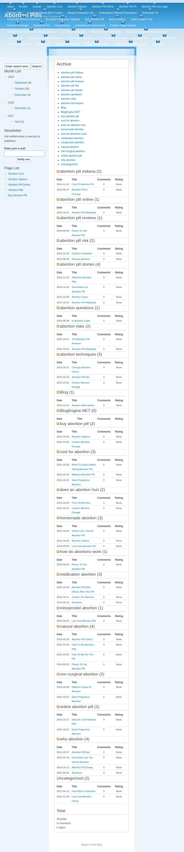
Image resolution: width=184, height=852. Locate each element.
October (19, 88)
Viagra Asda (43, 44)
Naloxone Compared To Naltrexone (146, 31)
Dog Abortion (62, 25)
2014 (27, 86)
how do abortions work (74, 133)
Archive (23, 6)
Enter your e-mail (14, 148)
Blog (63, 107)
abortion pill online (71, 77)
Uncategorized (69, 164)
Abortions (77, 602)
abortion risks (68, 98)
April (17, 121)
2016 (27, 106)
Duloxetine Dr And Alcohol (90, 25)
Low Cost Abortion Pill (84, 546)
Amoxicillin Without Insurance (24, 19)
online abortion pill (71, 155)
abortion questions (71, 94)
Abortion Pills (14, 12)
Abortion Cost (54, 6)
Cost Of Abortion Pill (83, 184)
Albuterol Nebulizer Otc (80, 12)
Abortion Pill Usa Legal (155, 6)
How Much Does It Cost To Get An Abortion (31, 31)
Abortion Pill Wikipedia (84, 212)
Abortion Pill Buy (81, 752)
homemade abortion (72, 129)
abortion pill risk (70, 85)
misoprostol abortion (72, 142)
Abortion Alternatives (83, 405)
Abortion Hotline (80, 540)
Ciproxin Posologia (17, 25)
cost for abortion (70, 120)
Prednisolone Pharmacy (113, 38)
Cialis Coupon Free (142, 19)
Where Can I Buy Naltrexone (130, 44)
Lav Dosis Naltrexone (73, 31)
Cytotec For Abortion (83, 597)
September (21, 82)
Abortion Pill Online (103, 6)
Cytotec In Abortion (82, 253)
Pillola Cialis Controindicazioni (45, 38)
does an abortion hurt (73, 125)
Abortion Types (80, 297)
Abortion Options (77, 6)
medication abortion (72, 138)
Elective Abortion (81, 259)
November (21, 94)
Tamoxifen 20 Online (164, 38)
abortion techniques (72, 103)
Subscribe (157, 44)
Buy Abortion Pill (94, 19)
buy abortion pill (70, 116)
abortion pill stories (71, 90)
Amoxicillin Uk (150, 12)
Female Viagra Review (123, 25)
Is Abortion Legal (81, 320)
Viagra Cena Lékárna (67, 44)
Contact (37, 6)
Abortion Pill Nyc (81, 377)
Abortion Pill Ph (128, 6)
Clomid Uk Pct (41, 25)
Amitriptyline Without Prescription (118, 12)
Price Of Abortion (81, 503)
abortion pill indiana (72, 72)
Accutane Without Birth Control (44, 12)
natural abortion (70, 146)
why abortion (68, 160)
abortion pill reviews (72, 81)
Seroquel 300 (140, 38)
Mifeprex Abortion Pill (83, 474)
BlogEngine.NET (70, 112)
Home (10, 6)
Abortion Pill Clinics (82, 639)
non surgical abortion (73, 151)
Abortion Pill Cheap (82, 767)
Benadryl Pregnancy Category (63, 19)
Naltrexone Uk (15, 38)
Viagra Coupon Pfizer (97, 44)
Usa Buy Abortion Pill (19, 44)
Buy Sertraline (117, 19)
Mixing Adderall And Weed (106, 31)
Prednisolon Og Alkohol (81, 38)
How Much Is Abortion (84, 791)
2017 (27, 119)
